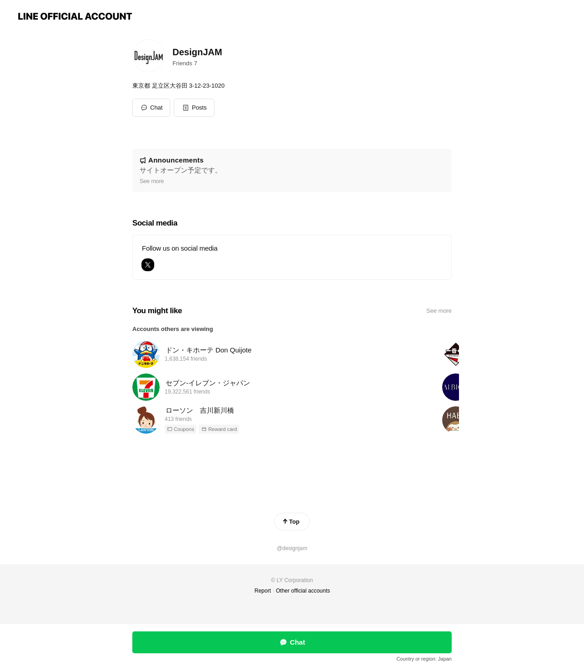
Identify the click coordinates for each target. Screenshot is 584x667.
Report (263, 591)
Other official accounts (303, 591)
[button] (194, 108)
